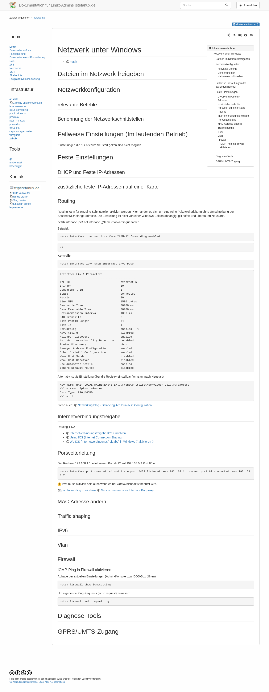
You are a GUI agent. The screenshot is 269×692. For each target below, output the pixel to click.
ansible (13, 99)
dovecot (21, 113)
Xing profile (19, 200)
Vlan (220, 135)
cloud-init (14, 127)
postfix (13, 113)
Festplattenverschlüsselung (24, 78)
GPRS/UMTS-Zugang (228, 161)
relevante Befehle (227, 68)
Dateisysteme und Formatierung (27, 57)
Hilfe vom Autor (21, 193)
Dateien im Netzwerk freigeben (233, 58)
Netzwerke (15, 68)
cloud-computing (18, 109)
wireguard (14, 135)
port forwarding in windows (78, 490)
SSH (12, 71)
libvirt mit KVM (17, 120)
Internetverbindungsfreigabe (233, 115)
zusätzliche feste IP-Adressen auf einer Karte (231, 106)
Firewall (222, 139)
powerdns (14, 124)
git (10, 159)
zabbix (13, 138)
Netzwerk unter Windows (227, 53)
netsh (73, 61)
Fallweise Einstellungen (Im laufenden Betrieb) (231, 85)
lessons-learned (18, 106)
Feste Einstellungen (226, 92)
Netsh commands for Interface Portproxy (127, 490)
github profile (20, 196)
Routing (222, 111)
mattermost (15, 162)
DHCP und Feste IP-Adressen (229, 98)
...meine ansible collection (27, 102)
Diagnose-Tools (224, 156)
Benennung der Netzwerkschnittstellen (230, 74)
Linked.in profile (22, 203)
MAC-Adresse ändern (230, 123)
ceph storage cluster (20, 131)
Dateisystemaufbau (20, 50)
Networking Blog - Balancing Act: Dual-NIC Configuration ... (116, 405)
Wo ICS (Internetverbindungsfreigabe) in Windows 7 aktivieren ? (111, 441)
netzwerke (39, 17)
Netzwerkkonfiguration (228, 64)
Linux (12, 46)
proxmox (14, 117)
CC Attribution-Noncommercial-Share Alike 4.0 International (37, 682)
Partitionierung (17, 53)
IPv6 (220, 131)
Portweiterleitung (227, 119)
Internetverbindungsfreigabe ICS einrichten (98, 433)
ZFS (11, 64)
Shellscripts (15, 75)
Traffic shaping (226, 127)
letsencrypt (15, 166)
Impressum (16, 207)
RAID (12, 61)
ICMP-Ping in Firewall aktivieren (232, 145)
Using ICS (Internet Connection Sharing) (96, 437)
